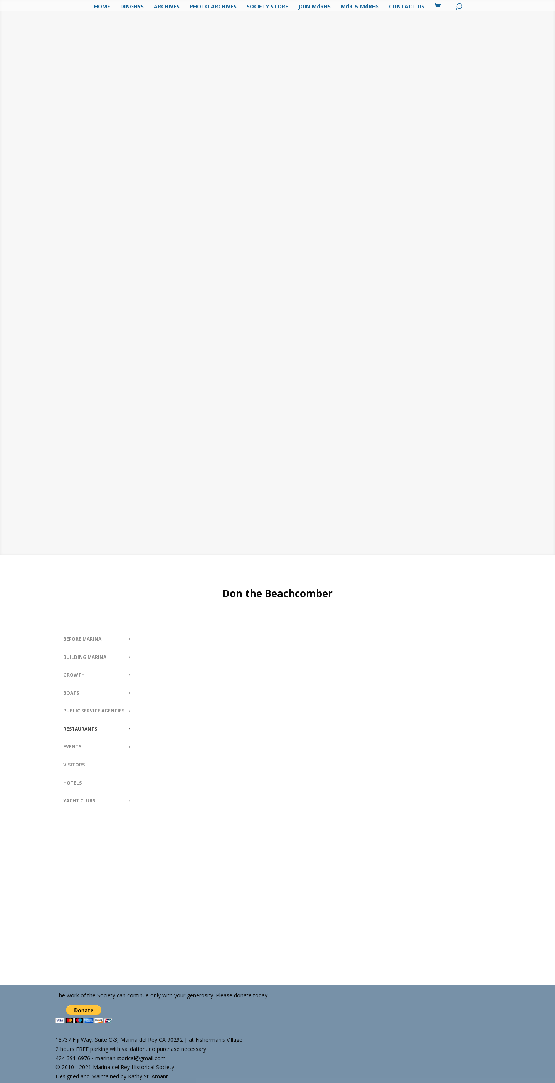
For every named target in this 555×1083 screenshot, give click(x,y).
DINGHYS (132, 7)
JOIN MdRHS (314, 7)
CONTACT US (406, 7)
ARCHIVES (167, 7)
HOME (102, 7)
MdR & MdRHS (360, 7)
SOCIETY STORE (267, 7)
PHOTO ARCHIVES (213, 7)
